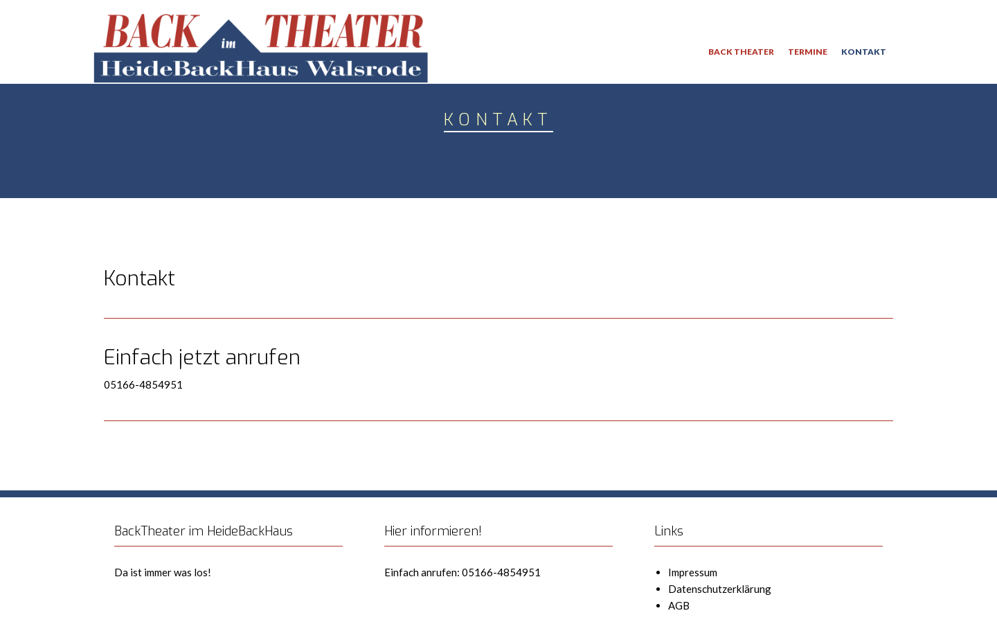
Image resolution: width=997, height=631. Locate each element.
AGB (679, 605)
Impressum (692, 572)
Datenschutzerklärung (719, 589)
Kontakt (863, 51)
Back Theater (741, 51)
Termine (807, 51)
